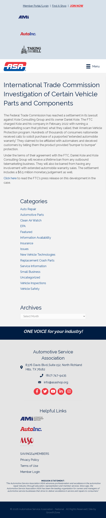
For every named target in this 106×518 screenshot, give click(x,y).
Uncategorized (30, 277)
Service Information (33, 266)
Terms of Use (29, 466)
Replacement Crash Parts (37, 260)
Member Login (30, 472)
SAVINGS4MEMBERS (34, 454)
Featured (26, 232)
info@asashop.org (56, 382)
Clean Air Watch (31, 220)
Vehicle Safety (30, 289)
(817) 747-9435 (56, 375)
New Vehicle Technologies (37, 254)
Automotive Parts (32, 215)
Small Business (30, 272)
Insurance (26, 243)
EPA (23, 226)
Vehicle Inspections (33, 283)
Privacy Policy (29, 460)
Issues (24, 249)
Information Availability (35, 237)
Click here (10, 178)
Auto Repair (28, 209)
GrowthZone (53, 512)
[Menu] (93, 66)
